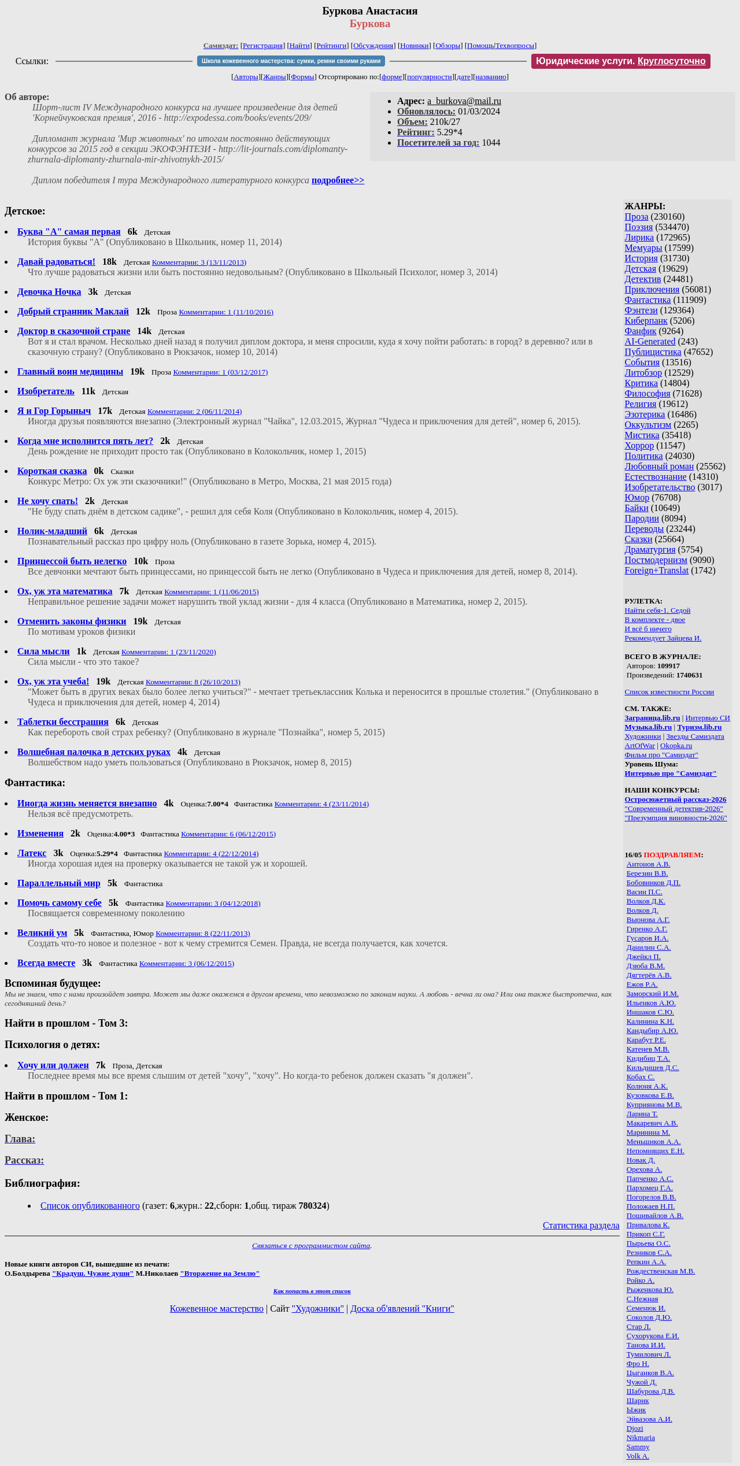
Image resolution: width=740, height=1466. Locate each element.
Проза (637, 216)
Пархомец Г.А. (650, 1187)
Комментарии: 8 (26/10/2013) (193, 682)
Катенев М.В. (648, 1049)
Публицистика (653, 352)
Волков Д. (642, 910)
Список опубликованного (90, 1205)
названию (491, 76)
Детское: (25, 211)
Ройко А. (640, 1280)
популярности (429, 76)
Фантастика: (35, 782)
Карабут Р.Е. (646, 1039)
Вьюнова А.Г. (648, 919)
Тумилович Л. (649, 1354)
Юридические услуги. (621, 61)
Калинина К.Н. (650, 1021)
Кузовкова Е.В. (650, 1095)
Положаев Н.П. (651, 1206)
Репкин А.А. (647, 1261)
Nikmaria (641, 1437)
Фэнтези (641, 310)
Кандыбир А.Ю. (652, 1030)
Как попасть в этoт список (312, 1290)
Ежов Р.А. (642, 984)
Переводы (644, 529)
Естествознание (656, 477)
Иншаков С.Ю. (650, 1012)
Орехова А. (645, 1169)
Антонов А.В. (649, 864)
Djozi (635, 1428)
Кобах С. (641, 1076)
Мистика (642, 435)
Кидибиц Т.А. (649, 1058)
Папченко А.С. (650, 1178)
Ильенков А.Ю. (651, 1002)
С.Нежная (642, 1298)
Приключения (652, 289)
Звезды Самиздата (695, 736)
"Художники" (318, 1308)
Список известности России (670, 691)
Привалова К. (648, 1224)
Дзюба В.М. (646, 965)
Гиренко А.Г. (647, 928)
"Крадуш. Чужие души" (93, 1273)
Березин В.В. (647, 873)
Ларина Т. (642, 1113)
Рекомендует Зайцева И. (663, 638)
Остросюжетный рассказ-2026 (676, 799)
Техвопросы (514, 45)
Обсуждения (373, 45)
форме (392, 76)
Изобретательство (660, 487)
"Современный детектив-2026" (674, 808)
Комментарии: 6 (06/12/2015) (228, 834)
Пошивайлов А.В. (655, 1215)
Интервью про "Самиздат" (671, 773)
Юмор (637, 497)
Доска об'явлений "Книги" (402, 1308)
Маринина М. (649, 1132)
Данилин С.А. (649, 947)
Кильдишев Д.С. (653, 1067)
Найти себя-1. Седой (658, 610)
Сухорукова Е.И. (653, 1335)
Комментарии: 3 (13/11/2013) (199, 262)
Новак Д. (641, 1160)
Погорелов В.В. (651, 1197)
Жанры (274, 76)
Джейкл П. (644, 956)
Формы (302, 76)
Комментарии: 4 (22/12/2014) (211, 853)
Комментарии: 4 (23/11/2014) (322, 803)
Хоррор (639, 445)
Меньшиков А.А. (654, 1141)
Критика (641, 383)
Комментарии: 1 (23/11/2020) (168, 651)
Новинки (414, 45)
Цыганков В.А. (650, 1372)
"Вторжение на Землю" (220, 1273)
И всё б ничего (648, 628)
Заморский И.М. (653, 993)
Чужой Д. (642, 1382)
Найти (300, 45)
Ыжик (636, 1409)
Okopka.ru (676, 745)
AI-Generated (650, 341)
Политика (644, 456)
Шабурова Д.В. (651, 1391)
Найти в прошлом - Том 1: (66, 1096)
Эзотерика (645, 414)
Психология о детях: (52, 1044)
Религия (641, 404)
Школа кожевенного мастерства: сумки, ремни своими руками (291, 61)
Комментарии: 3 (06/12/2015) (186, 963)
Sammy (638, 1446)
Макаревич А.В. (652, 1123)
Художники (643, 736)
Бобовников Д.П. (653, 882)
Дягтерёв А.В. (649, 975)
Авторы (246, 76)
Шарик (638, 1400)
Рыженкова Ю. (650, 1289)
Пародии (642, 518)
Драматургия (650, 549)
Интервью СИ (708, 717)
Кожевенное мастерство (217, 1308)
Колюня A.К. (647, 1086)
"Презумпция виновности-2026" (676, 817)
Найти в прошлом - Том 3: (66, 1023)
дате (464, 76)
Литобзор (644, 372)
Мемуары (644, 248)
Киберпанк (646, 320)
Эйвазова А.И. (649, 1419)
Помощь (480, 45)
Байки (637, 508)
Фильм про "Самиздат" (661, 754)
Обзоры (447, 45)
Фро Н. (638, 1363)
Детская (641, 268)
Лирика (639, 237)
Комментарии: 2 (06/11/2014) (194, 411)
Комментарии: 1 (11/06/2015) (211, 591)
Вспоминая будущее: (53, 983)
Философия (648, 393)
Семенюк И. (646, 1308)
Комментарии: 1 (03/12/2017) (220, 372)
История (641, 258)
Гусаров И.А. (648, 938)
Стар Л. (639, 1326)
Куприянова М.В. (654, 1104)
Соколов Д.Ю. (649, 1317)
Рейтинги (332, 45)
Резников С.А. (649, 1252)
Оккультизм (648, 425)
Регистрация (263, 45)
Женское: (27, 1117)
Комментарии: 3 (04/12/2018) (213, 903)
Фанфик (641, 331)
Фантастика (648, 300)
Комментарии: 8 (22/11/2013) (203, 933)
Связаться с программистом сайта (311, 1245)
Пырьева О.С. (649, 1243)
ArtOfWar (640, 745)
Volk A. (638, 1456)
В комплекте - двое (655, 619)
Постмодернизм (656, 560)
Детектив (643, 279)
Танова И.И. (646, 1345)
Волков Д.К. (646, 901)
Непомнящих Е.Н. (655, 1150)
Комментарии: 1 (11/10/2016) (226, 312)
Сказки (639, 539)
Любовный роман (659, 466)
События (642, 362)
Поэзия (639, 227)
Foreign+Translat (657, 570)
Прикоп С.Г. (646, 1234)
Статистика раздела (581, 1225)
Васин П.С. (645, 891)
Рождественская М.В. (661, 1271)
